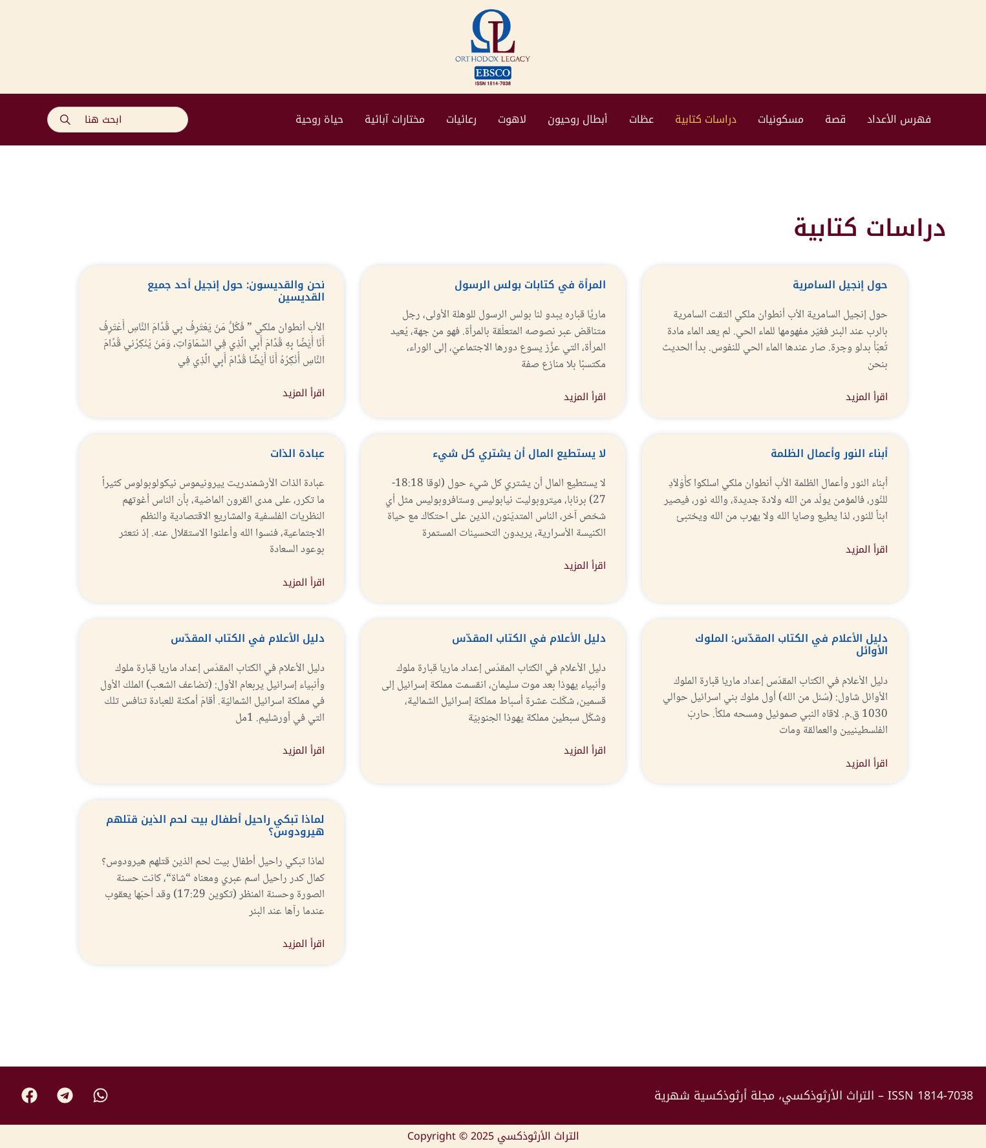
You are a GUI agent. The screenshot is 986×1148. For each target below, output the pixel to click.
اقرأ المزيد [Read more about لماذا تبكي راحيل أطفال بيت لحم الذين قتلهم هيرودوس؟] (304, 944)
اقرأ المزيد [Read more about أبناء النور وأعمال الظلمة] (867, 549)
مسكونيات (781, 119)
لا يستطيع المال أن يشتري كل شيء (519, 453)
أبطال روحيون (578, 119)
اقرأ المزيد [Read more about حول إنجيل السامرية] (867, 397)
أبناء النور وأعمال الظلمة (829, 453)
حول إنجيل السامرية (840, 285)
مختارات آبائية (395, 119)
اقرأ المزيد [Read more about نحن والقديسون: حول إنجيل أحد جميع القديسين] (304, 393)
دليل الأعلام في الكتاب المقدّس (248, 638)
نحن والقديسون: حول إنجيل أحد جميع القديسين (236, 291)
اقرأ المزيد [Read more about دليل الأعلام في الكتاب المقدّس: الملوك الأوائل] (867, 763)
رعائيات (461, 119)
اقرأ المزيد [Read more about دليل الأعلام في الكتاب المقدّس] (304, 750)
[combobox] (118, 120)
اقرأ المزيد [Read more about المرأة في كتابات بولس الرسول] (585, 397)
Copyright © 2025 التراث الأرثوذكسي (493, 1136)
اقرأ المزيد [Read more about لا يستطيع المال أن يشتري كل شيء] (585, 565)
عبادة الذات (297, 453)
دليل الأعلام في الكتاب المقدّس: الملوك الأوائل (791, 644)
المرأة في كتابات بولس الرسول (530, 285)
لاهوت (512, 119)
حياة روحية (319, 119)
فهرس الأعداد (899, 119)
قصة (835, 119)
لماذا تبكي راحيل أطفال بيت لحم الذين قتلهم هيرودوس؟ (215, 825)
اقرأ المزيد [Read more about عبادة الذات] (304, 582)
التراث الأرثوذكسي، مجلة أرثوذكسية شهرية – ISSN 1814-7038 (813, 1096)
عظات (641, 119)
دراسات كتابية (705, 119)
